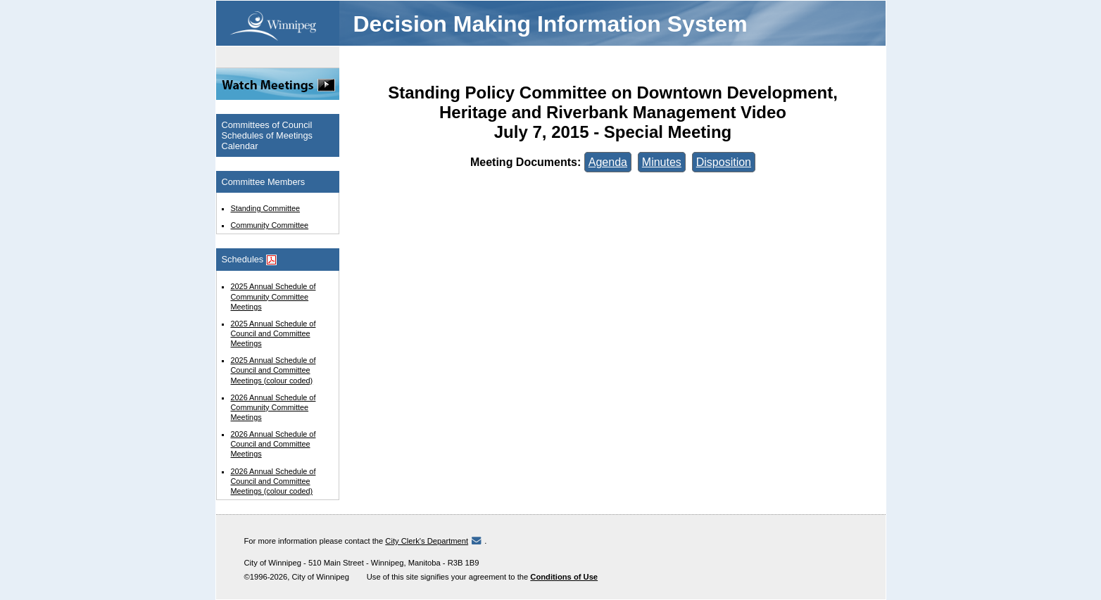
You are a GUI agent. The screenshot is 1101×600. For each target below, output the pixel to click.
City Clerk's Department (426, 541)
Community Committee (270, 225)
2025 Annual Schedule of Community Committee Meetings (273, 296)
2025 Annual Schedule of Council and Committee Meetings (273, 333)
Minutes (661, 162)
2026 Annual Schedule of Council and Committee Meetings (273, 444)
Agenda (608, 162)
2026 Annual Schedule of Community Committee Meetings (273, 407)
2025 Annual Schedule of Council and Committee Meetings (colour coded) (273, 370)
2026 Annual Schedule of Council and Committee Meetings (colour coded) (273, 481)
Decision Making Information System (550, 24)
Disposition (723, 162)
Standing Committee (266, 208)
